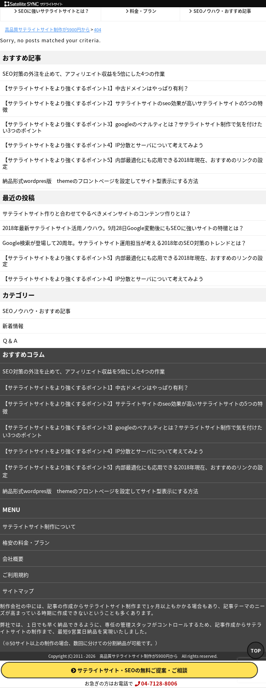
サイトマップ (18, 591)
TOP (256, 650)
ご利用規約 (15, 574)
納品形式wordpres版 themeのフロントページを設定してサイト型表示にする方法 (100, 180)
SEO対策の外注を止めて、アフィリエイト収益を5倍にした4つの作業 (83, 73)
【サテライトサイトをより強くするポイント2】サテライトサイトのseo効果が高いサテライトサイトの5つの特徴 (132, 106)
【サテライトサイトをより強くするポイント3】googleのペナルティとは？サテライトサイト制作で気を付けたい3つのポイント (132, 127)
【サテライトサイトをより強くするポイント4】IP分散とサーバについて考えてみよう (103, 145)
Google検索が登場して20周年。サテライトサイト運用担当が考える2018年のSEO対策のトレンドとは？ (124, 243)
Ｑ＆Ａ (10, 340)
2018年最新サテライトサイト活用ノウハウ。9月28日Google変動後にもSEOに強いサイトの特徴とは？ (123, 228)
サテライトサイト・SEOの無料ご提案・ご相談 (129, 670)
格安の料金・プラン (26, 542)
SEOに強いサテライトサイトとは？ (51, 11)
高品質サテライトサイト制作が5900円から (139, 656)
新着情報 (12, 325)
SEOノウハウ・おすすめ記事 (219, 11)
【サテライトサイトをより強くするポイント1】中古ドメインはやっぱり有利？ (95, 88)
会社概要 (12, 558)
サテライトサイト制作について (39, 526)
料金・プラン (141, 11)
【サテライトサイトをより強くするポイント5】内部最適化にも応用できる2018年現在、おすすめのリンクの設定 (132, 163)
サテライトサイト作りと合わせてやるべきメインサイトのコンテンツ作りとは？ (96, 213)
